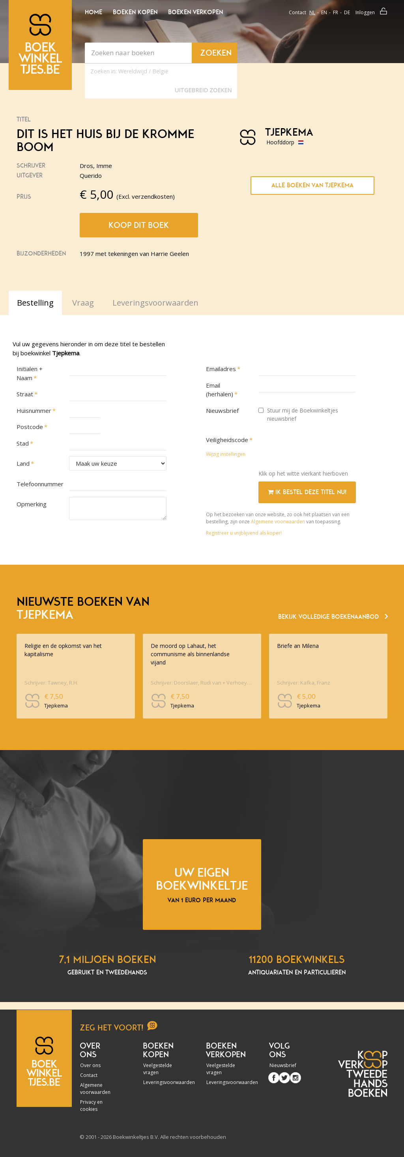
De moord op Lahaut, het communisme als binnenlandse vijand (190, 654)
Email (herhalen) (219, 389)
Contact (297, 12)
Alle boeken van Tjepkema (312, 185)
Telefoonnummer (39, 484)
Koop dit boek (138, 225)
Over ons (90, 1065)
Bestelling (35, 302)
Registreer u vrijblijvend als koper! (244, 533)
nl (312, 12)
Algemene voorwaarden (278, 521)
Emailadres (221, 369)
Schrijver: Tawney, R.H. (51, 682)
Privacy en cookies (91, 1105)
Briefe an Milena (298, 645)
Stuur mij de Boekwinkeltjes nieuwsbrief (298, 414)
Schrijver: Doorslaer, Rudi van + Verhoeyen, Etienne (201, 682)
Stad (23, 443)
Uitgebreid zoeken (203, 90)
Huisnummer (34, 410)
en (324, 12)
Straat (25, 394)
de (347, 12)
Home (93, 12)
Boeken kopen (135, 12)
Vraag (83, 302)
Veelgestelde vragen (157, 1069)
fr (335, 12)
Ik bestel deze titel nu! (307, 492)
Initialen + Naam (30, 373)
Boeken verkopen (195, 12)
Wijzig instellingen (225, 454)
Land (23, 463)
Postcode (30, 427)
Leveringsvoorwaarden (160, 1082)
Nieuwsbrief (222, 410)
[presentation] (318, 448)
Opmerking (32, 504)
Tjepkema (289, 132)
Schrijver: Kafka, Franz (303, 682)
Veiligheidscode (227, 440)
